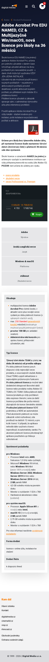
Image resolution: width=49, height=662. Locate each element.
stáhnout (24, 276)
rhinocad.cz (7, 629)
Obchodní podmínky (11, 635)
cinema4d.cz (7, 621)
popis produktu (12, 175)
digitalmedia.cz (8, 616)
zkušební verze (13, 178)
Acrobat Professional (21, 20)
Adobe (6, 20)
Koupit (37, 214)
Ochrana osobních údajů (12, 640)
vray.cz (5, 625)
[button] (33, 6)
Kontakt (5, 610)
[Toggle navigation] (26, 6)
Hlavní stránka (8, 606)
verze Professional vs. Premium (20, 181)
